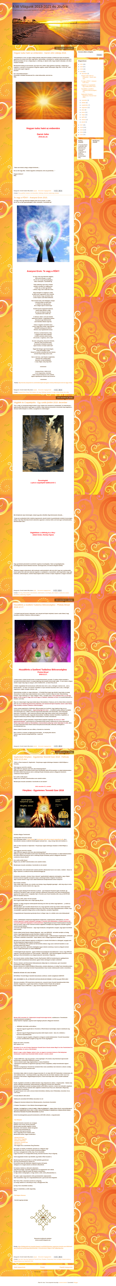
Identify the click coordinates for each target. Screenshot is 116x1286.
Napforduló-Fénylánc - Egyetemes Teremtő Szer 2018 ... (88, 96)
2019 (81, 69)
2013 (81, 134)
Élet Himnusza (18, 1144)
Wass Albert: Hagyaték (20, 1139)
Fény (19, 193)
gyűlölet (23, 193)
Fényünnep (50, 1259)
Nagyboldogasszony (19, 1261)
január (83, 122)
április (83, 117)
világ (67, 392)
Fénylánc (44, 1259)
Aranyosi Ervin (22, 392)
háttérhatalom (41, 592)
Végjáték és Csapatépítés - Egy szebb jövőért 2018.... (89, 85)
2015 (81, 130)
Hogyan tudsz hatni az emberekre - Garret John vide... (88, 77)
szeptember (85, 105)
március (84, 119)
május (83, 114)
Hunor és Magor (57, 1259)
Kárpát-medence (66, 1259)
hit (37, 392)
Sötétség (41, 193)
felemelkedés (33, 592)
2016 (81, 127)
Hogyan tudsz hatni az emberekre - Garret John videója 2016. (40, 53)
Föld (30, 392)
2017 (81, 125)
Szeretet (46, 193)
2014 (81, 132)
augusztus (85, 107)
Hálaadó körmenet (19, 1137)
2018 (81, 71)
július (83, 110)
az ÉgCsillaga (30, 839)
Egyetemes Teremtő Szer (21, 1142)
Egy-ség (26, 1259)
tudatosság (51, 193)
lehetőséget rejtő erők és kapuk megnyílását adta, (50, 839)
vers (65, 392)
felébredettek (26, 592)
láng (40, 392)
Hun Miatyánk (18, 1119)
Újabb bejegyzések (19, 1267)
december (84, 73)
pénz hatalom (55, 592)
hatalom (28, 193)
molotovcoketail (63, 1282)
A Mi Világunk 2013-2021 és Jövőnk (40, 6)
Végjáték (28, 594)
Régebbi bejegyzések (66, 1267)
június (83, 112)
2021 (81, 64)
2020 (81, 66)
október (84, 102)
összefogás (48, 592)
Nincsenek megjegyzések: (45, 190)
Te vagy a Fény (55, 392)
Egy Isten (20, 1259)
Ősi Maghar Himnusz (20, 1195)
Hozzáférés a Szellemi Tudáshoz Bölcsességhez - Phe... (89, 90)
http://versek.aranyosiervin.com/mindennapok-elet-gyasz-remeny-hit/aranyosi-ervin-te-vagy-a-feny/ (45, 382)
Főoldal (42, 1267)
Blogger (76, 1282)
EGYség (20, 592)
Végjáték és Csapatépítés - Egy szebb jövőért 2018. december (40, 402)
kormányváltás (34, 193)
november (84, 100)
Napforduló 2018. (29, 1261)
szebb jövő (62, 592)
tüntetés (57, 193)
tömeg (61, 392)
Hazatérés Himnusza (19, 1140)
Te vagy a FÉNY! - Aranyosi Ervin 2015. (31, 197)
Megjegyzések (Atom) (46, 1271)
